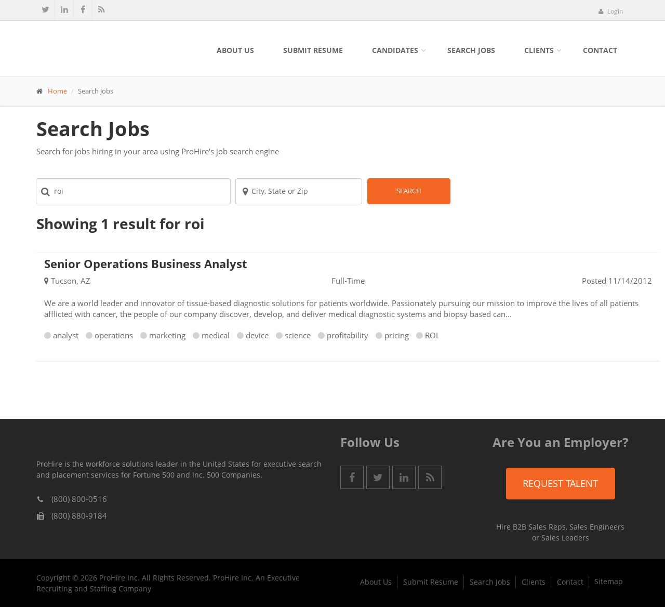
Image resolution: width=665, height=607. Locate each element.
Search (408, 190)
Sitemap (608, 581)
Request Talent (560, 483)
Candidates (395, 50)
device (257, 335)
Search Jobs (471, 50)
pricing (396, 335)
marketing (167, 335)
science (298, 335)
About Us (235, 50)
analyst (65, 335)
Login (610, 11)
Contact (600, 50)
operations (114, 335)
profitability (347, 335)
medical (216, 335)
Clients (539, 50)
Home (57, 91)
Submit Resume (313, 50)
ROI (431, 335)
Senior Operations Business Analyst (145, 263)
